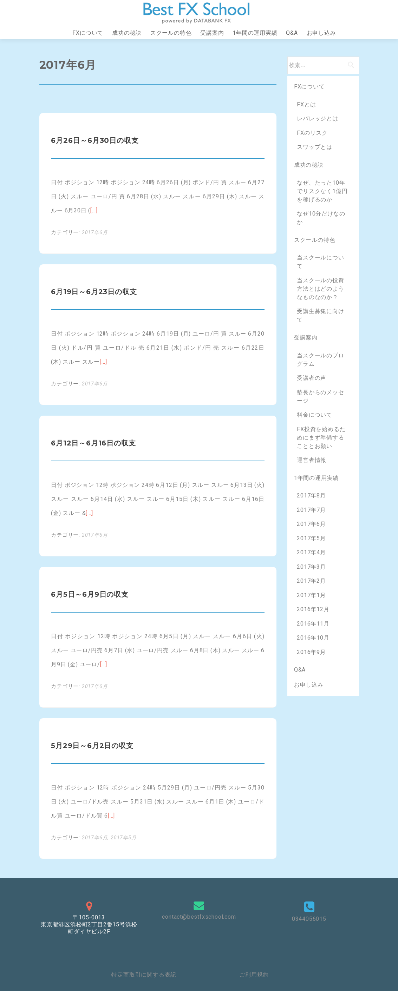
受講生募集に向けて (320, 315)
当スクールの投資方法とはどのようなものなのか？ (320, 288)
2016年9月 (311, 652)
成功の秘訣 (127, 32)
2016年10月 (313, 637)
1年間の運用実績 (255, 32)
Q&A (292, 32)
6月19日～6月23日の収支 (94, 292)
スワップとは (314, 147)
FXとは (306, 104)
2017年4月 (311, 552)
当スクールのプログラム (320, 359)
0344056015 (309, 919)
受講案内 (212, 32)
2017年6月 (95, 232)
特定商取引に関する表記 (143, 974)
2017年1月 (311, 595)
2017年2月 (311, 580)
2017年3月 (311, 566)
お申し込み (321, 32)
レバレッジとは (317, 118)
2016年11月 (313, 623)
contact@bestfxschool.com (199, 916)
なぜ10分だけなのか (321, 217)
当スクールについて (320, 261)
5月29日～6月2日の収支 (92, 745)
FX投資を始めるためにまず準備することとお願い (321, 437)
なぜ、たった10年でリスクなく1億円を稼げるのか (322, 191)
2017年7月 (311, 510)
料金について (314, 414)
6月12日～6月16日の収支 (93, 443)
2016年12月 (313, 609)
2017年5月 (124, 837)
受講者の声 (311, 378)
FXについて (87, 32)
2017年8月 (311, 495)
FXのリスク (312, 133)
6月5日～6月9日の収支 (90, 594)
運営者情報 (311, 460)
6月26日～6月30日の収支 (94, 140)
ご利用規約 (254, 974)
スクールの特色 (171, 32)
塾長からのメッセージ (320, 396)
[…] (93, 210)
